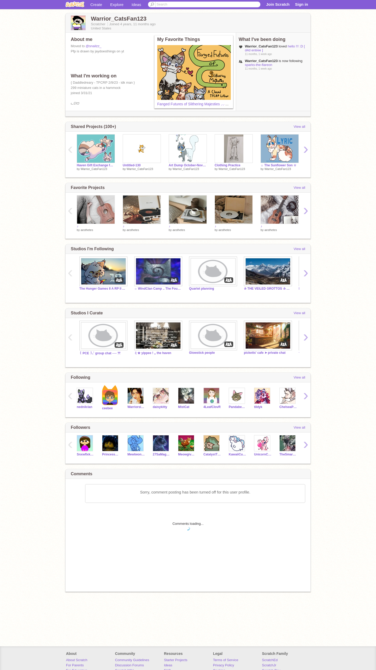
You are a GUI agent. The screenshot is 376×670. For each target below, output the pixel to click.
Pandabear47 (237, 407)
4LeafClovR (212, 407)
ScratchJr (269, 665)
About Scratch (76, 660)
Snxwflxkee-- (85, 454)
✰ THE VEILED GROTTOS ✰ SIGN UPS (267, 288)
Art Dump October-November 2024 (188, 165)
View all (299, 127)
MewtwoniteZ (136, 454)
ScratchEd (270, 660)
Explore (117, 4)
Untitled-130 (132, 165)
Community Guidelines (132, 660)
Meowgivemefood (187, 454)
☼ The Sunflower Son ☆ (278, 165)
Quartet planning (201, 288)
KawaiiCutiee (237, 454)
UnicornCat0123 (263, 454)
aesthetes (87, 230)
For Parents (75, 665)
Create (96, 4)
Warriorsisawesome (136, 407)
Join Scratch (278, 4)
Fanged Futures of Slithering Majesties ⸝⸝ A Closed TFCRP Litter (209, 104)
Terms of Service (225, 660)
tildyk (258, 407)
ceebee (107, 408)
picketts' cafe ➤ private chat (264, 353)
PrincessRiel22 (111, 454)
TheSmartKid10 (288, 454)
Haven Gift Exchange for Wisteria (96, 165)
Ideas (136, 4)
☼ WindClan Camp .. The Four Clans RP (157, 288)
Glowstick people (202, 353)
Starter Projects (175, 660)
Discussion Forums (129, 665)
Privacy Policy (223, 665)
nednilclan (84, 407)
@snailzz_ (93, 46)
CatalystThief (212, 454)
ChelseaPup (288, 407)
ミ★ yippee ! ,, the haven (152, 353)
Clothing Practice (227, 165)
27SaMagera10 (161, 454)
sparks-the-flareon (258, 65)
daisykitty (160, 407)
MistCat (183, 407)
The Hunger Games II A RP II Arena (102, 288)
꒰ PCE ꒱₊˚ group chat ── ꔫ (99, 353)
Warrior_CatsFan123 (94, 168)
